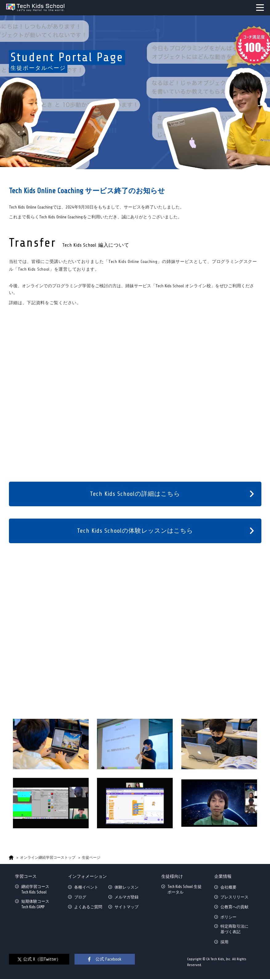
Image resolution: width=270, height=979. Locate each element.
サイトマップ (127, 907)
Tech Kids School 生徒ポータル (184, 889)
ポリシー (228, 917)
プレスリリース (234, 897)
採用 (224, 942)
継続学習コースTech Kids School (35, 889)
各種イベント (86, 887)
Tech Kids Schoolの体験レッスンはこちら (135, 530)
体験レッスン (127, 887)
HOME (11, 857)
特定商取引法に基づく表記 (234, 929)
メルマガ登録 (127, 897)
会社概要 (228, 887)
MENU (260, 7)
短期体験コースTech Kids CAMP (35, 904)
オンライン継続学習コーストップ (47, 857)
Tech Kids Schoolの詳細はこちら (135, 493)
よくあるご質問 (88, 907)
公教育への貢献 (234, 907)
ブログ (80, 897)
